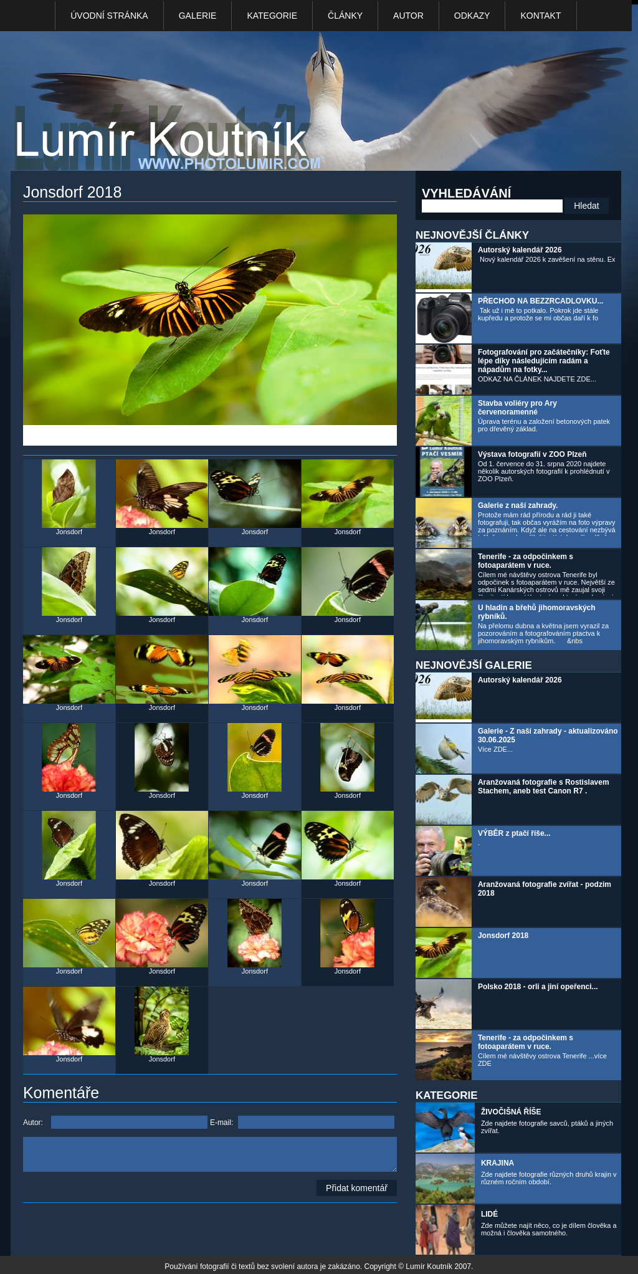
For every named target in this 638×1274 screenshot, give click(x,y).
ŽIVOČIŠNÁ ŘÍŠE (511, 1112)
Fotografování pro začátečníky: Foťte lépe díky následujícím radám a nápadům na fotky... (544, 361)
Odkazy (472, 16)
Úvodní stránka (109, 16)
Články (345, 16)
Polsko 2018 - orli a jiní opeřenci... (538, 986)
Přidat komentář (357, 1188)
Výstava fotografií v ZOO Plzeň (532, 454)
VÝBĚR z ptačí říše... (514, 833)
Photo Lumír (171, 104)
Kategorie (272, 16)
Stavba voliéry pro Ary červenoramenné (517, 407)
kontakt (540, 16)
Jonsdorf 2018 (503, 935)
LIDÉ (489, 1214)
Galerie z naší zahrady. (518, 505)
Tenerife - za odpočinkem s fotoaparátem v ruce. (525, 561)
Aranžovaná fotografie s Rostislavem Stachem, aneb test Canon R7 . (543, 786)
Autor (408, 16)
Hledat (586, 206)
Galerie (198, 16)
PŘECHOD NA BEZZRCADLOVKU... (541, 301)
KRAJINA (497, 1163)
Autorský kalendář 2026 (520, 250)
